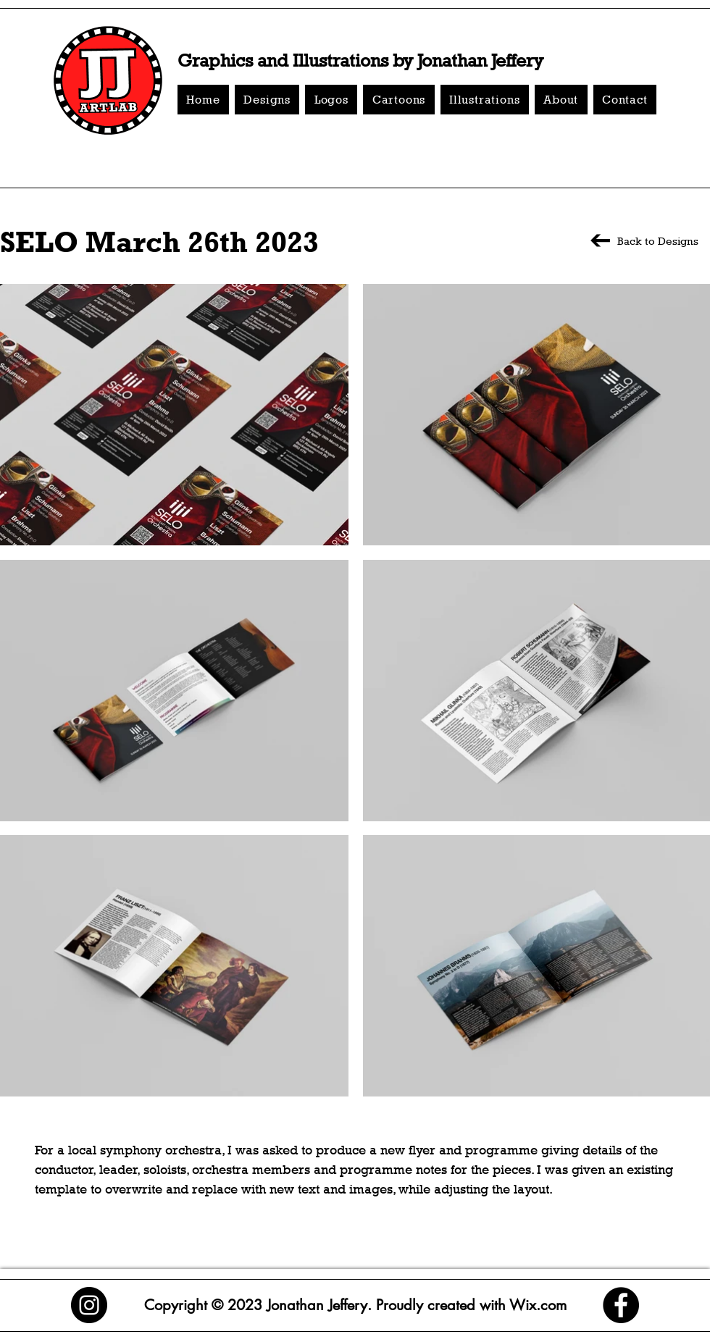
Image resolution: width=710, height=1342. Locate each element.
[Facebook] (621, 1305)
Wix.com (536, 1305)
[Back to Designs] (642, 241)
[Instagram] (89, 1305)
